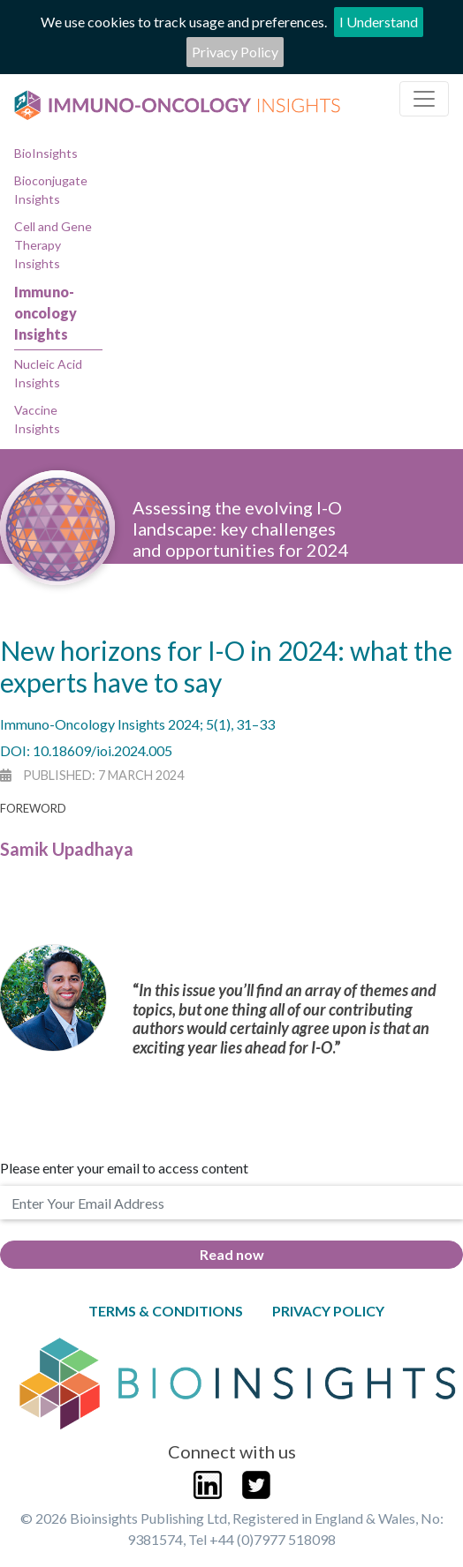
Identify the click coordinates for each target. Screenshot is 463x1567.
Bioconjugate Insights (50, 189)
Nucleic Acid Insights (48, 373)
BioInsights (46, 153)
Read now (232, 1254)
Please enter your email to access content (124, 1167)
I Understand (378, 21)
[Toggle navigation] (424, 98)
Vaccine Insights (37, 419)
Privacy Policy (235, 51)
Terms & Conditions (165, 1310)
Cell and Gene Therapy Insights (53, 245)
